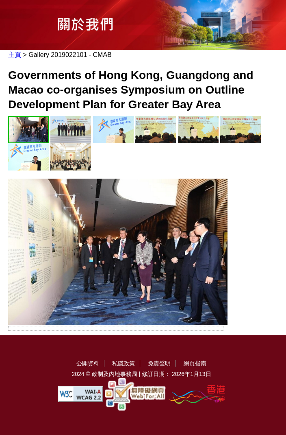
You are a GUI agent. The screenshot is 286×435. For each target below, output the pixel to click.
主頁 (14, 54)
